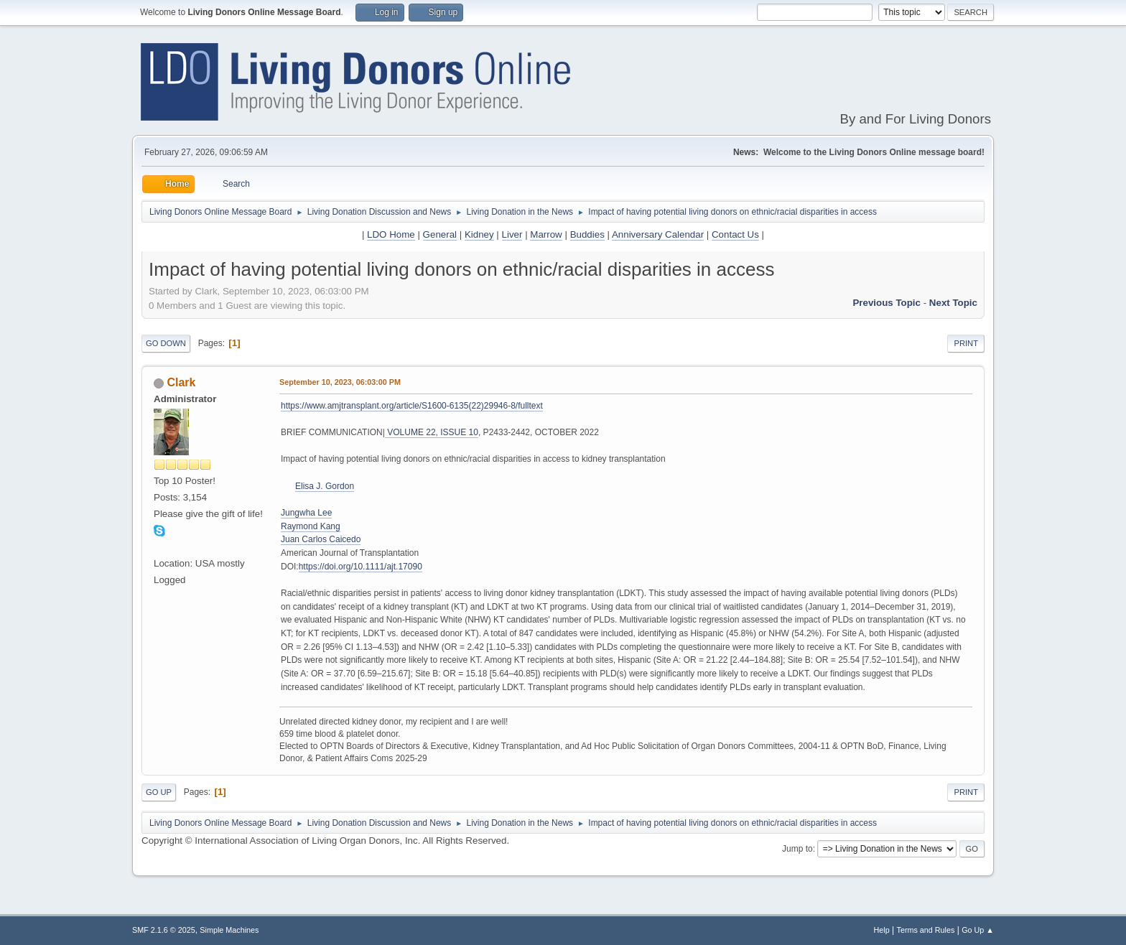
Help (882, 930)
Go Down (166, 343)
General (440, 234)
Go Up (159, 792)
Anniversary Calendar (658, 234)
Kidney (479, 234)
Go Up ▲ (978, 930)
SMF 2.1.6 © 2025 (163, 930)
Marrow (546, 234)
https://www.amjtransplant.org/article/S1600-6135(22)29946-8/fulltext (412, 406)
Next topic (953, 302)
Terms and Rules (926, 930)
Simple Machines (229, 930)
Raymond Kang (310, 526)
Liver (512, 234)
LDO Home (391, 234)
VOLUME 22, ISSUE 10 (431, 432)
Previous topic (886, 302)
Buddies (587, 234)
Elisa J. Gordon (324, 486)
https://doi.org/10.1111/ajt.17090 (360, 567)
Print (966, 343)
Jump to (797, 849)
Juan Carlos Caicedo (320, 539)
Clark (181, 382)
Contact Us (735, 234)
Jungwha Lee (306, 513)
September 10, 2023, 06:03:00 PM (340, 382)
